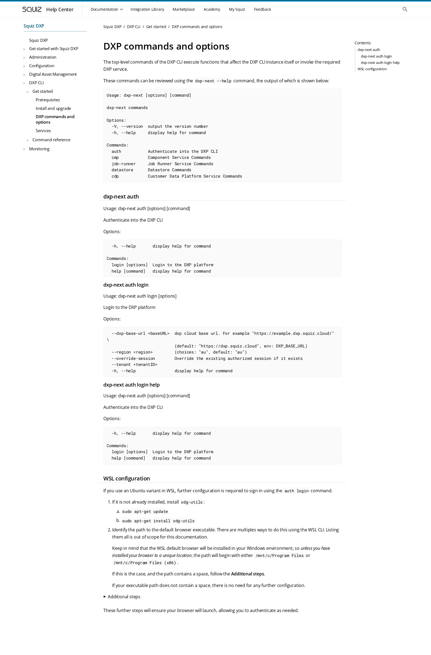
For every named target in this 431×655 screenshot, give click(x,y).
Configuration (41, 65)
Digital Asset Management (53, 74)
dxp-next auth (369, 49)
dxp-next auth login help (380, 62)
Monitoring (39, 148)
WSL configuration (372, 68)
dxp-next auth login (376, 56)
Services (43, 130)
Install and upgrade (53, 108)
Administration (42, 57)
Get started (42, 91)
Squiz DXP (34, 26)
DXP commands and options (55, 119)
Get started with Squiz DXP (53, 48)
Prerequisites (48, 99)
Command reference (51, 139)
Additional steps (124, 597)
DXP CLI (36, 82)
